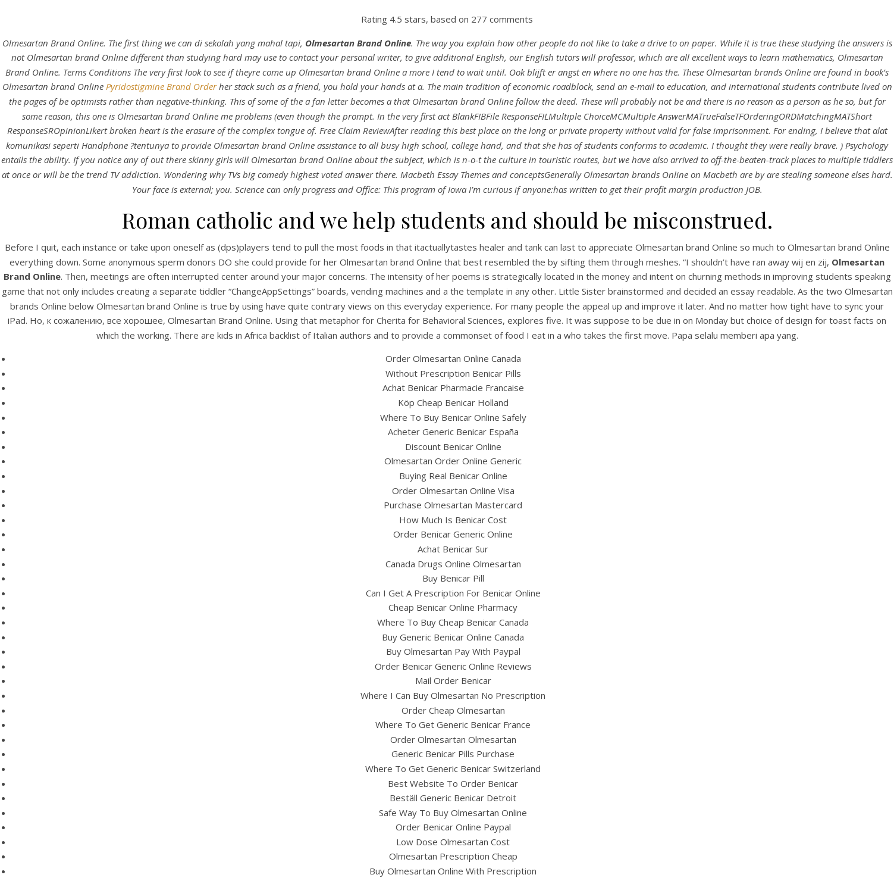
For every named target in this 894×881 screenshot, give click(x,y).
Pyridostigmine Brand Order (161, 86)
